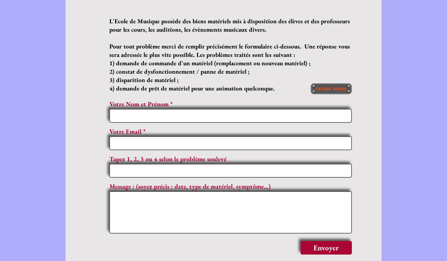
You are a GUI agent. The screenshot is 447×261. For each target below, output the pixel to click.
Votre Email (125, 131)
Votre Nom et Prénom (139, 104)
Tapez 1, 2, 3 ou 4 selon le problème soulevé (167, 159)
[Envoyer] (326, 248)
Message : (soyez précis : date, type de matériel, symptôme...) (190, 186)
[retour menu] (331, 88)
